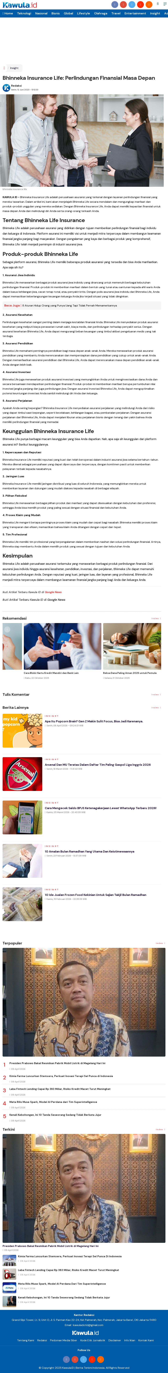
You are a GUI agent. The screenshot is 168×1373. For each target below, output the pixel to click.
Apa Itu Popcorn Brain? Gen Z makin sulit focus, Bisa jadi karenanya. (96, 722)
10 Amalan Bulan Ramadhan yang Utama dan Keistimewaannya (92, 852)
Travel (115, 13)
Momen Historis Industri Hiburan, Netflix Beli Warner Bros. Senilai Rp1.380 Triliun (37, 674)
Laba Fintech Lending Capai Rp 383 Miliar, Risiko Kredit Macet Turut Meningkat (60, 1089)
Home (8, 13)
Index (156, 618)
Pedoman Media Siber (63, 1340)
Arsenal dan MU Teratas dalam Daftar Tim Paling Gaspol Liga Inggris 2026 (100, 765)
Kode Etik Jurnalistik (92, 1340)
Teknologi (24, 13)
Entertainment (135, 13)
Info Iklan (129, 1340)
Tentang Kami (25, 1340)
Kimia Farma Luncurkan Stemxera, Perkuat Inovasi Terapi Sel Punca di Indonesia (61, 1076)
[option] (42, 654)
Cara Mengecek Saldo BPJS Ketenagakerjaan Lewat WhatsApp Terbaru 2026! (102, 809)
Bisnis (55, 13)
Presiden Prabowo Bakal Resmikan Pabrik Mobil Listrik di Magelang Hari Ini (57, 1063)
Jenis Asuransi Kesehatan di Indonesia (105, 672)
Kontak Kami (146, 1340)
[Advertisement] (84, 39)
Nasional (41, 13)
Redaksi (16, 85)
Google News (53, 592)
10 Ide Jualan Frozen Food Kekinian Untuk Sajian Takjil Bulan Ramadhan (97, 895)
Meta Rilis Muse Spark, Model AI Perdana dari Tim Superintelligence (53, 1102)
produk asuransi (92, 262)
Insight (155, 13)
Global (68, 13)
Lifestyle (83, 13)
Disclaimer (114, 1340)
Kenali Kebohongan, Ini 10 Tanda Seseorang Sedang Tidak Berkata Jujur (55, 1115)
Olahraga (100, 13)
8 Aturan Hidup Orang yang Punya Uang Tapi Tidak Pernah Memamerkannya (69, 305)
